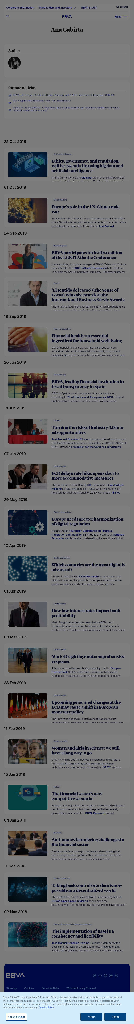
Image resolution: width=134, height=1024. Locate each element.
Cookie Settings (16, 1016)
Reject (115, 1016)
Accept (91, 1016)
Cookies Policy (46, 1007)
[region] (67, 1008)
